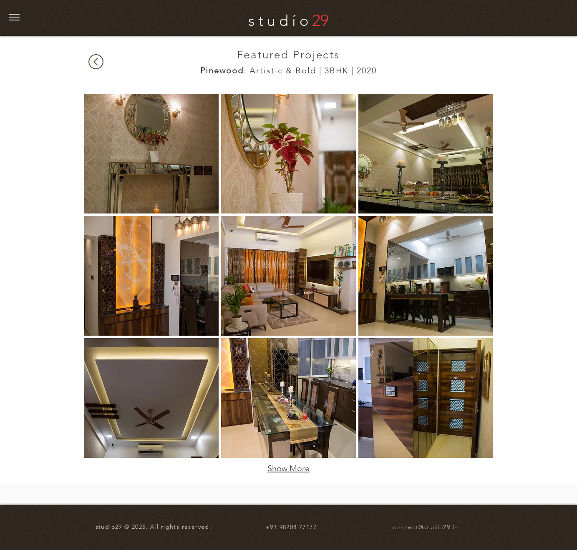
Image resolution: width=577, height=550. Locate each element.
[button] (14, 17)
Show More (288, 468)
